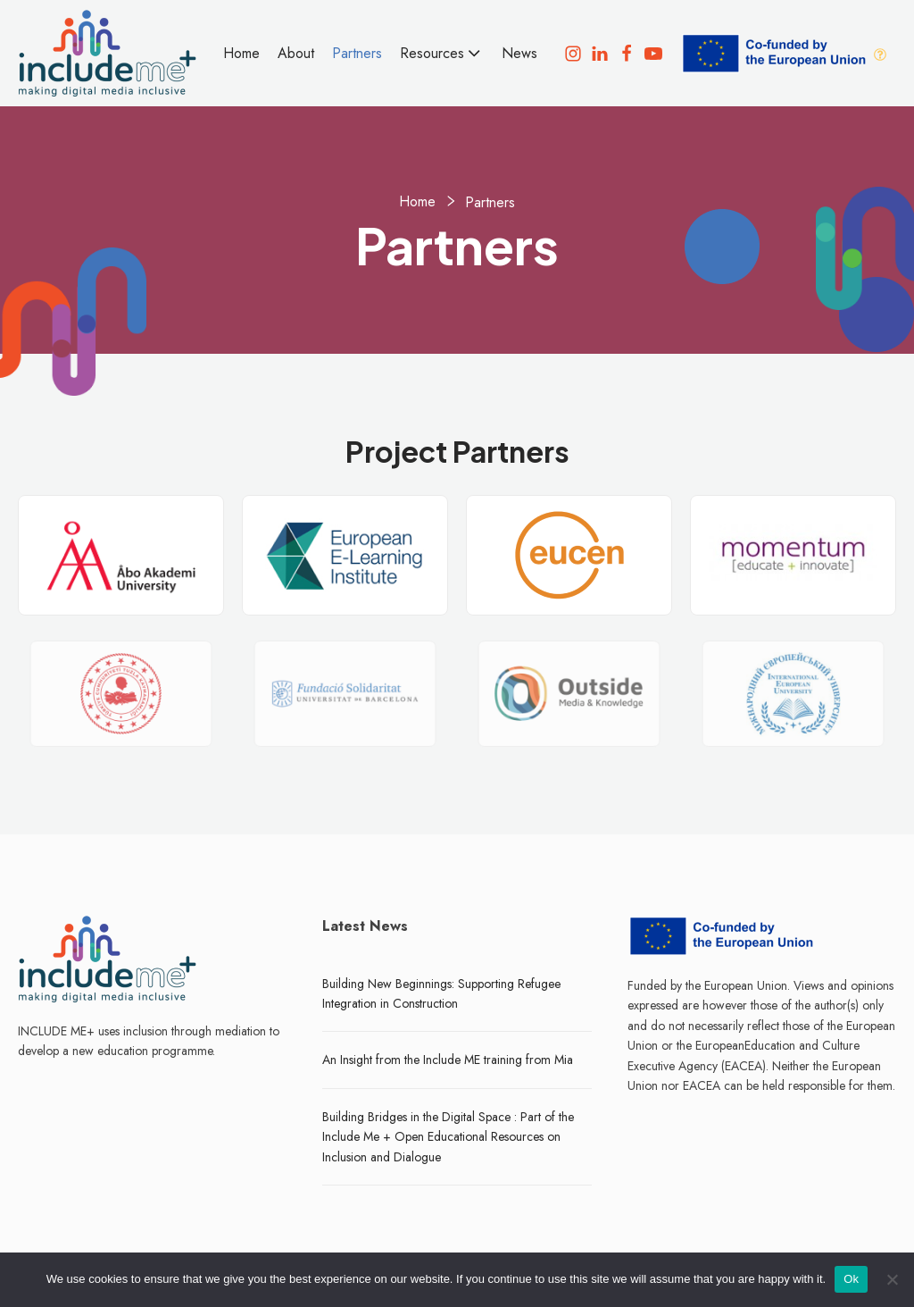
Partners (357, 53)
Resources (442, 53)
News (519, 53)
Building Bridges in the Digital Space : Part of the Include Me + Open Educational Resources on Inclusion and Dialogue (448, 1137)
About (296, 53)
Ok (851, 1279)
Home (241, 53)
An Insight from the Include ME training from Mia (447, 1059)
